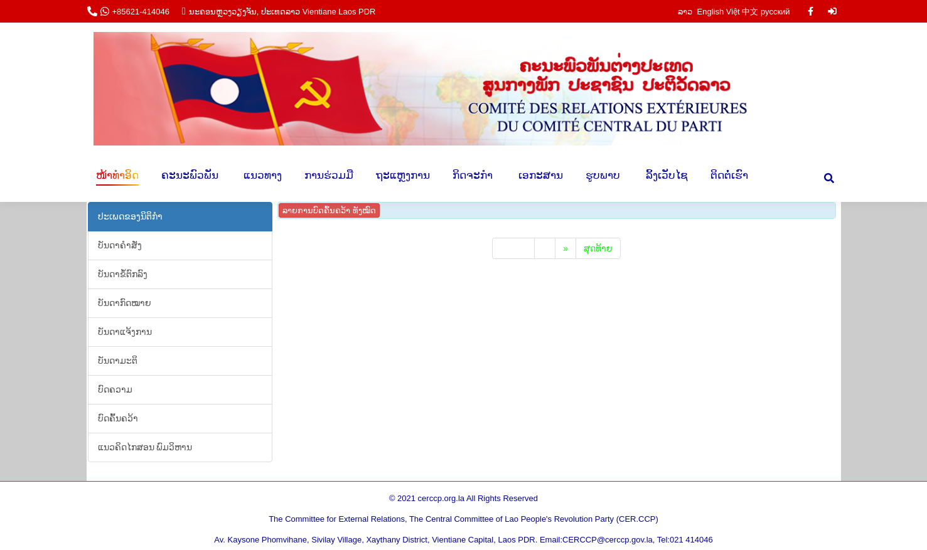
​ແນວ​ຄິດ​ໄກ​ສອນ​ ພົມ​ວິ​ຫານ (145, 447)
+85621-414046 (140, 11)
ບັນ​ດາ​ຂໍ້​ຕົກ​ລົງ (122, 274)
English (710, 11)
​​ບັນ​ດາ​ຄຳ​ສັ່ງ (120, 245)
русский (775, 11)
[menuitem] (117, 175)
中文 (750, 11)
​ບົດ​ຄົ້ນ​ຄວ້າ (118, 418)
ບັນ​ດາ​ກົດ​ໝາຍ (124, 303)
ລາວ (686, 11)
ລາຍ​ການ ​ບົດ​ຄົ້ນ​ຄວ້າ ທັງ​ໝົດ (329, 210)
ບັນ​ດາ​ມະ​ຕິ (117, 361)
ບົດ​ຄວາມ (115, 389)
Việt (733, 11)
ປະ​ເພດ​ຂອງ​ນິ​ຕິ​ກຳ (130, 216)
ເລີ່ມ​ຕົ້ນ (513, 248)
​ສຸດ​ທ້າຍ (598, 248)
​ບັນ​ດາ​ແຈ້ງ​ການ (125, 332)
